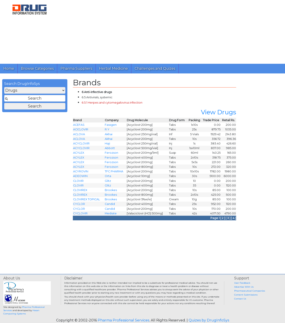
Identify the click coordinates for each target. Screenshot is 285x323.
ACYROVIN (80, 172)
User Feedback (242, 282)
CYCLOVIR (80, 214)
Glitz (108, 182)
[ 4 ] (233, 219)
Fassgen (111, 126)
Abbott (110, 149)
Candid (110, 205)
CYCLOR (79, 205)
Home (8, 68)
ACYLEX (78, 154)
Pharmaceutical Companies (249, 290)
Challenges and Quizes (155, 68)
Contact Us (240, 298)
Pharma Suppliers (76, 68)
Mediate (111, 214)
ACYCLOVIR (81, 144)
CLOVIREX (80, 191)
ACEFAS (79, 126)
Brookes (111, 191)
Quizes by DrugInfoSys (209, 320)
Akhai (108, 135)
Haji (107, 144)
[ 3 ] (228, 219)
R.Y (107, 130)
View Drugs (218, 113)
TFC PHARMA (114, 172)
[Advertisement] (170, 31)
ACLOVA (79, 135)
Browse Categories (37, 68)
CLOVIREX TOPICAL (86, 200)
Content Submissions (245, 294)
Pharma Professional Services (123, 320)
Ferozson (111, 154)
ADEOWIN (80, 177)
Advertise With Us (244, 286)
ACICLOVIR (80, 130)
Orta (108, 177)
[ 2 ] (222, 219)
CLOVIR (78, 182)
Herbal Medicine (113, 68)
